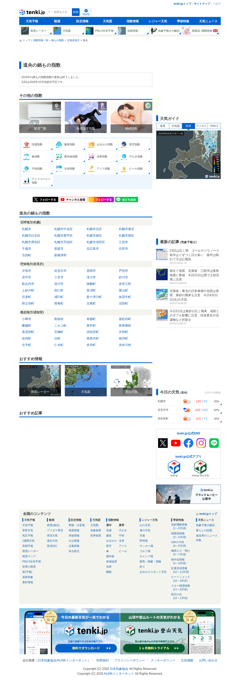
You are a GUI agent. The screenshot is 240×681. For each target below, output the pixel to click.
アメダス (201, 125)
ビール (123, 551)
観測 (57, 21)
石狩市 (123, 248)
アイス (123, 545)
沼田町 (123, 303)
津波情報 (74, 535)
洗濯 (109, 530)
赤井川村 (125, 345)
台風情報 (74, 545)
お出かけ (111, 540)
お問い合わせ (208, 660)
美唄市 (91, 270)
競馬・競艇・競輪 (150, 561)
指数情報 (133, 21)
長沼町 (91, 290)
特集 (198, 540)
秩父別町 (28, 303)
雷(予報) (27, 571)
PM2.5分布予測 (31, 561)
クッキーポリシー (163, 660)
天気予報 (32, 21)
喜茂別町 (28, 331)
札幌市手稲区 (63, 242)
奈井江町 (125, 283)
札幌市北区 (94, 229)
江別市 (123, 242)
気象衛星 (95, 530)
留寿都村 (125, 325)
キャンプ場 (146, 556)
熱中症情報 (182, 561)
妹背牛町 (125, 297)
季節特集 (183, 21)
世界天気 (27, 530)
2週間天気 (28, 540)
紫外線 (110, 556)
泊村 (57, 338)
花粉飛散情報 (182, 526)
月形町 (26, 297)
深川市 (58, 283)
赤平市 (26, 277)
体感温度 (111, 561)
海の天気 (145, 530)
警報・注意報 (77, 525)
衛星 (162, 125)
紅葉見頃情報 (182, 570)
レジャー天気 (158, 21)
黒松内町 (125, 319)
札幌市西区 (126, 235)
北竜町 (91, 303)
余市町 (91, 345)
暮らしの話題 (204, 530)
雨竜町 (58, 303)
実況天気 (52, 535)
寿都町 (91, 319)
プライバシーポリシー (129, 660)
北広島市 (93, 248)
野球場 (144, 540)
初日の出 (182, 596)
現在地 (86, 14)
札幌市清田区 (96, 242)
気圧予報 (27, 535)
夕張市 (26, 270)
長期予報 (27, 545)
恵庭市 (58, 248)
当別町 (26, 255)
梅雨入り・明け (182, 552)
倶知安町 (93, 331)
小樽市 (26, 319)
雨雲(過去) (53, 525)
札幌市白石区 (31, 235)
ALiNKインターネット (72, 660)
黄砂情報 (27, 582)
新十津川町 (94, 297)
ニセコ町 (60, 325)
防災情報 (82, 21)
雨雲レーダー (30, 551)
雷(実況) (52, 545)
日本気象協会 (47, 660)
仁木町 (58, 345)
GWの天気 (182, 544)
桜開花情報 (182, 535)
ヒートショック (182, 578)
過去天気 (52, 540)
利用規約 (102, 660)
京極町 (58, 331)
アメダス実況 (55, 530)
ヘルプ (217, 3)
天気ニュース (208, 21)
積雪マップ (29, 556)
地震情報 (74, 530)
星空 (109, 545)
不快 (121, 535)
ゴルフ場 (145, 551)
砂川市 (123, 277)
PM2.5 (214, 125)
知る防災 (74, 551)
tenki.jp (32, 13)
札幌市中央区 (63, 229)
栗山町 (123, 290)
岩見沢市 (60, 270)
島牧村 (58, 319)
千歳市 (26, 248)
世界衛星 (95, 535)
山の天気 (145, 525)
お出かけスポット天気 (153, 571)
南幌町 (91, 283)
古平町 (26, 345)
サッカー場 (146, 545)
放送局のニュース (207, 535)
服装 (109, 535)
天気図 (107, 21)
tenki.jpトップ (182, 3)
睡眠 (109, 571)
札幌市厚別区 (31, 242)
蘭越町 (26, 325)
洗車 (109, 566)
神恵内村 (93, 338)
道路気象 (27, 577)
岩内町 (26, 338)
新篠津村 (60, 255)
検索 (75, 12)
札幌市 (26, 229)
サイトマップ (202, 3)
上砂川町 (28, 290)
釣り (142, 566)
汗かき (123, 530)
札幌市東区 (126, 229)
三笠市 (58, 277)
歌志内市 (28, 283)
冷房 (121, 540)
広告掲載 (187, 660)
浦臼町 (58, 297)
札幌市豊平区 (63, 235)
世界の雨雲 (29, 566)
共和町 (123, 331)
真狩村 (91, 325)
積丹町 (123, 338)
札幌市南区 (94, 235)
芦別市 (123, 270)
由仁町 (58, 290)
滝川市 (91, 277)
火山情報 (74, 540)
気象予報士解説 (205, 525)
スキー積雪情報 (182, 587)
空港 (142, 535)
